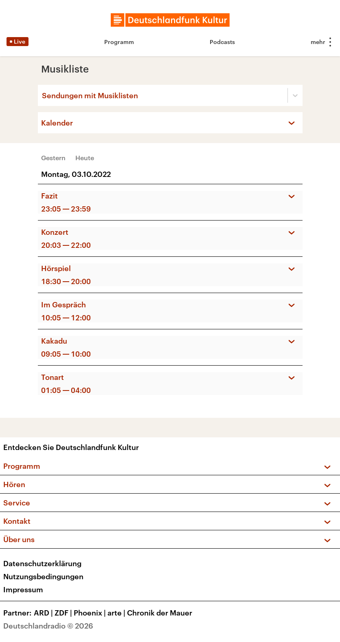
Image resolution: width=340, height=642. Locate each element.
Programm (119, 41)
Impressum (23, 589)
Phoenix (90, 612)
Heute (84, 157)
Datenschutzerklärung (42, 563)
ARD (44, 612)
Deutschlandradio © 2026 (48, 625)
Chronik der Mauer (159, 612)
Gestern (53, 157)
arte (117, 612)
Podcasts (222, 41)
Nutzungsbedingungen (43, 576)
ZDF (64, 612)
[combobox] (43, 95)
